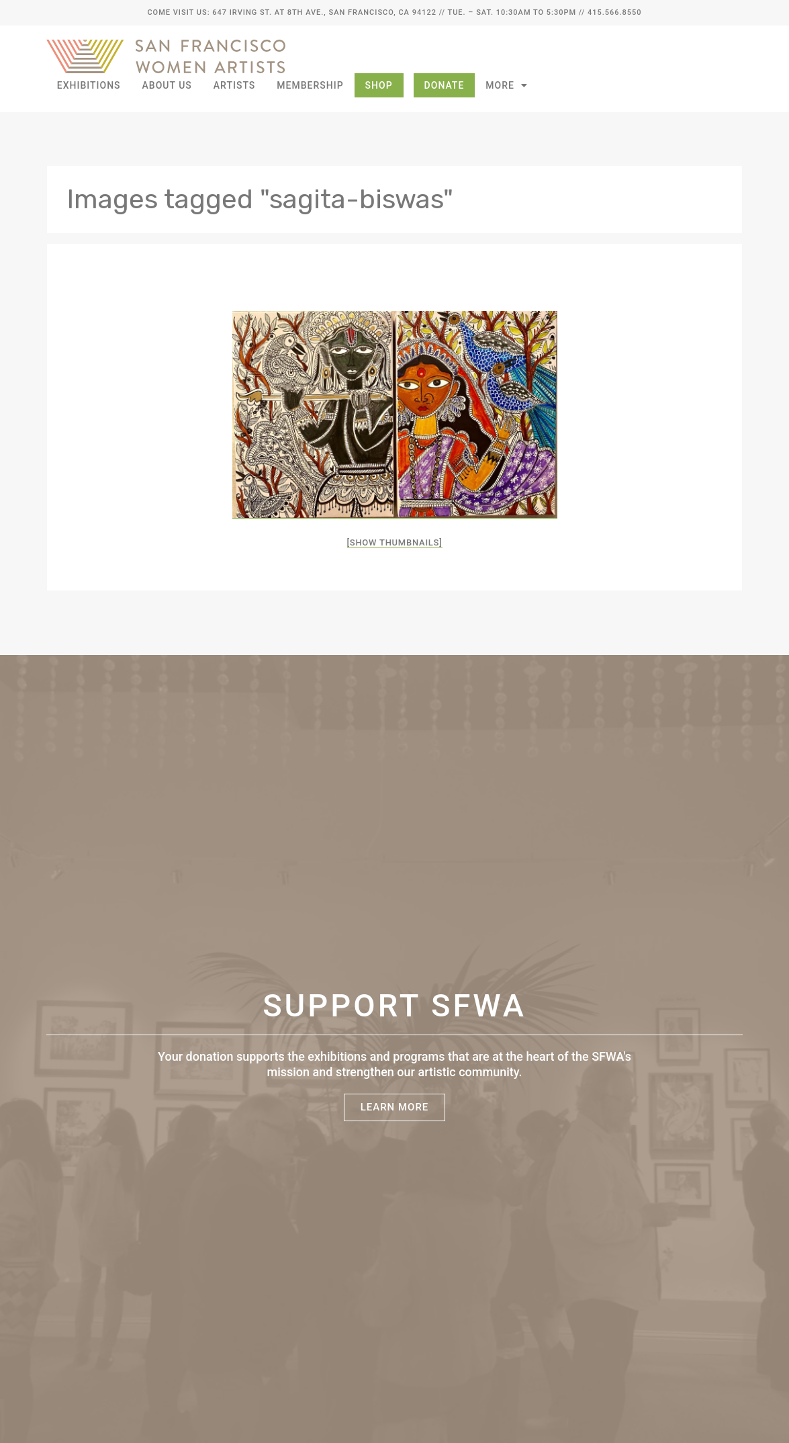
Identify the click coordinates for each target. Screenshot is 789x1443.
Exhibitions (89, 85)
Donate (444, 85)
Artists (235, 85)
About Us (167, 85)
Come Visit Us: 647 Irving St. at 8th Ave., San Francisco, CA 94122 (291, 12)
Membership (310, 85)
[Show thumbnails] (395, 542)
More (506, 85)
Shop (379, 85)
